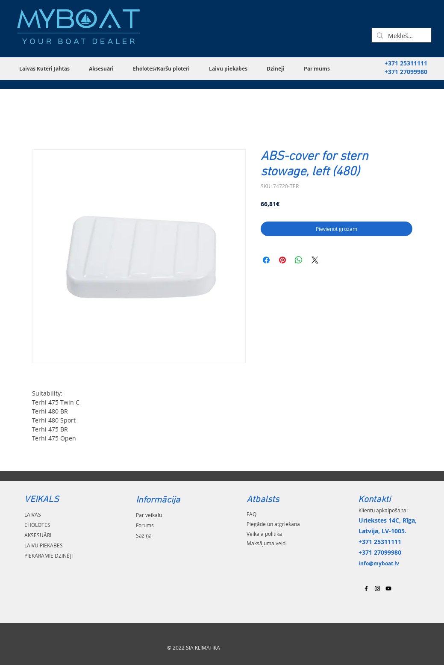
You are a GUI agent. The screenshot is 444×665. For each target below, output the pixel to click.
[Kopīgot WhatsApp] (299, 260)
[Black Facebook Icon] (366, 588)
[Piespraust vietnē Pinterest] (282, 260)
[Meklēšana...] (400, 36)
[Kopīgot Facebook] (266, 260)
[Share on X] (315, 260)
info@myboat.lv (379, 563)
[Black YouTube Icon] (388, 588)
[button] (47, 68)
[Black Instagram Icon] (377, 588)
